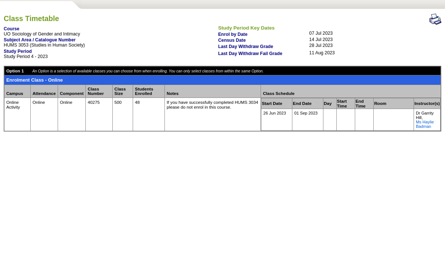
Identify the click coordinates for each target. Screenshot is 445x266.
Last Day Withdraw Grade (245, 46)
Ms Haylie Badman (425, 124)
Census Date (232, 40)
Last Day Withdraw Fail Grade (250, 53)
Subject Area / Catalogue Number (40, 39)
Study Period (18, 51)
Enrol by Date (232, 34)
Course (11, 28)
